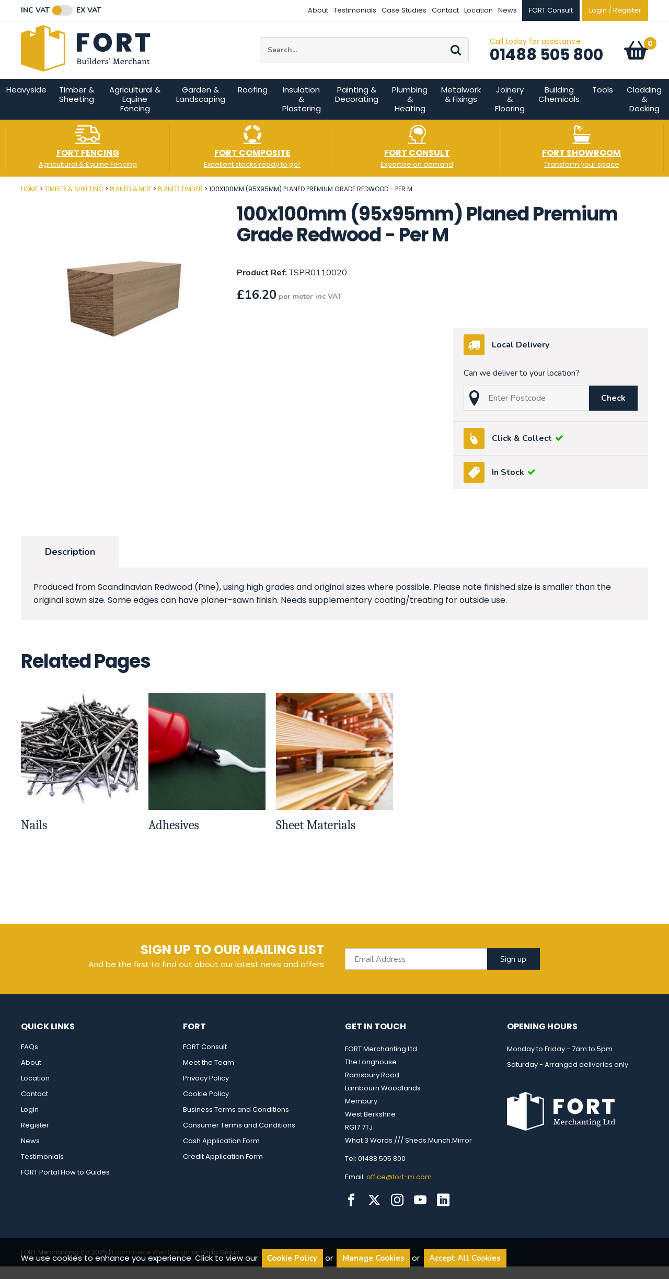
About (318, 10)
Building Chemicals (559, 107)
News (507, 10)
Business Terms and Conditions (236, 1122)
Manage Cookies (373, 1258)
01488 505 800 (546, 61)
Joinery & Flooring (510, 111)
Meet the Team (208, 1075)
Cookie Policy (206, 1106)
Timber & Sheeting (76, 107)
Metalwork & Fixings (461, 107)
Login (30, 1122)
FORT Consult (205, 1059)
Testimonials (354, 10)
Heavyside (26, 102)
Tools (602, 102)
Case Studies (404, 10)
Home (29, 201)
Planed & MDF (131, 201)
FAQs (29, 1059)
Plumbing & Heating (410, 111)
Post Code (0, 197)
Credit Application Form (223, 1169)
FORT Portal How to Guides (65, 1185)
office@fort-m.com (399, 1189)
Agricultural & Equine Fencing (134, 111)
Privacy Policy (206, 1091)
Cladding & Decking (644, 111)
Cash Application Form (221, 1153)
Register (35, 1138)
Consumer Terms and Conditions (239, 1138)
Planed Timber (180, 201)
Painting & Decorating (356, 107)
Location (478, 10)
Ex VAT (88, 10)
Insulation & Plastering (301, 111)
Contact (445, 10)
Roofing (253, 102)
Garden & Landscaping (200, 107)
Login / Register (615, 10)
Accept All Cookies (465, 1258)
